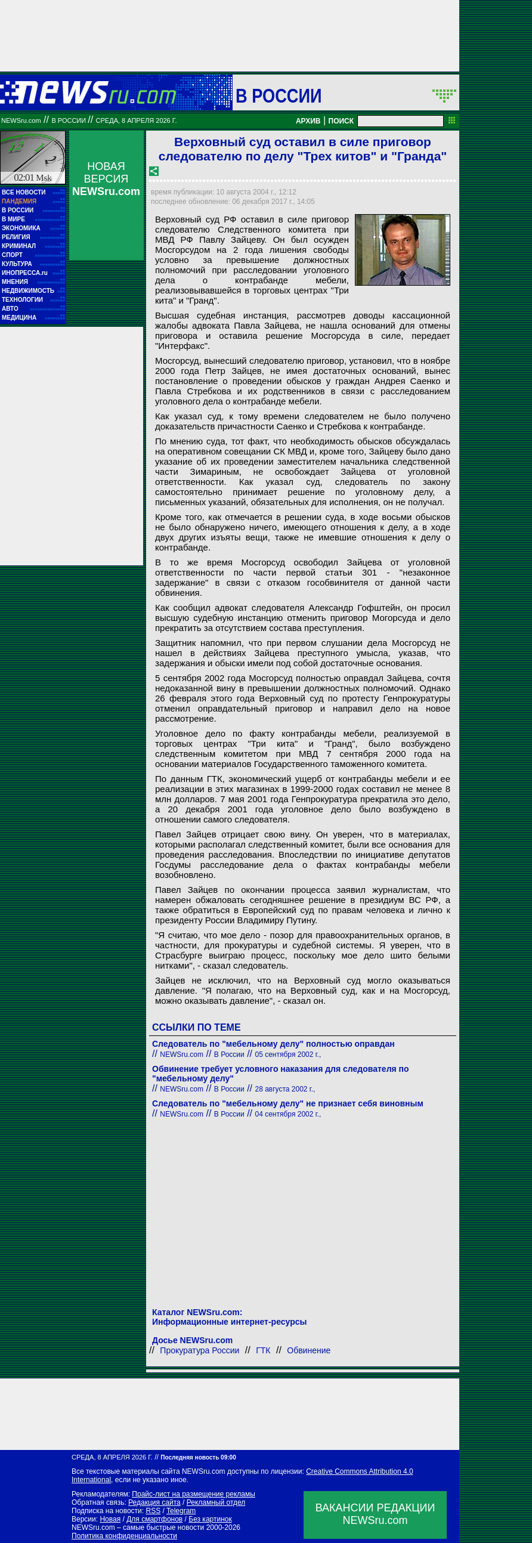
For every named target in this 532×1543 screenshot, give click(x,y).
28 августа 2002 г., (285, 1089)
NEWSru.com (21, 120)
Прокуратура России (199, 1350)
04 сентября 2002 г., (288, 1114)
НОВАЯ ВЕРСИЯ (106, 178)
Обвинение (308, 1350)
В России (279, 95)
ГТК (263, 1350)
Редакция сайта (154, 1502)
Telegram (181, 1511)
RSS (153, 1511)
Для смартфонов (154, 1519)
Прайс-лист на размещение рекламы (193, 1494)
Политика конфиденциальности (124, 1536)
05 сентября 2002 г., (288, 1054)
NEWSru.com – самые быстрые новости (138, 1527)
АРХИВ (308, 121)
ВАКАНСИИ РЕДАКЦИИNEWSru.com (375, 1514)
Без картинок (209, 1519)
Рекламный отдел (216, 1502)
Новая (110, 1519)
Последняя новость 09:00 (198, 1457)
